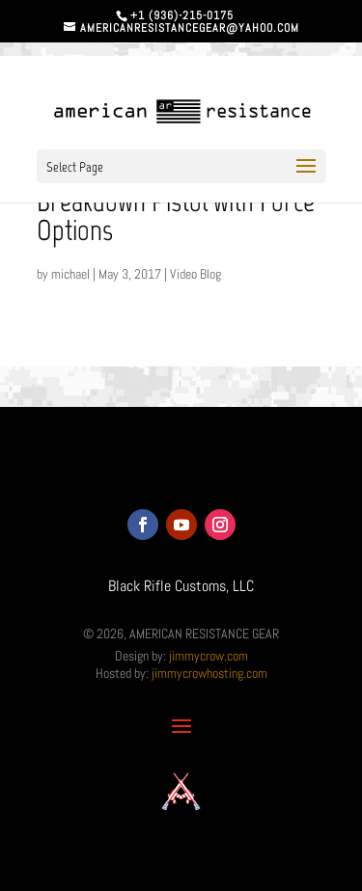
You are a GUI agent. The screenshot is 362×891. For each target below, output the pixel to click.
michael (70, 274)
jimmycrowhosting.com (209, 673)
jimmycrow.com (208, 655)
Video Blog (195, 274)
